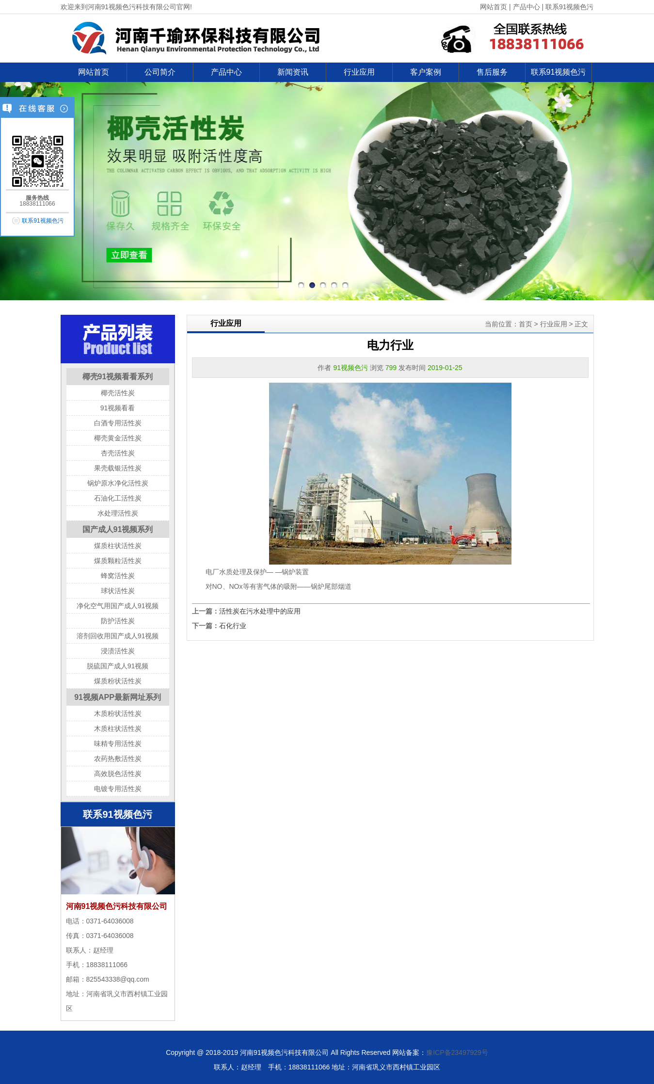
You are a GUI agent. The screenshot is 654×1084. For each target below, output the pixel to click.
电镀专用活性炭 (118, 789)
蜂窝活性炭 (118, 576)
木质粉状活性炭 (118, 713)
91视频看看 (117, 408)
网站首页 (493, 7)
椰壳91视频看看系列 (117, 376)
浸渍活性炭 (118, 651)
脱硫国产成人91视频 (118, 666)
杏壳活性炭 (118, 453)
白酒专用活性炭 (118, 423)
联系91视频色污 (569, 7)
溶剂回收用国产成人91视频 (118, 636)
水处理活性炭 (117, 513)
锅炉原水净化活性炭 (117, 483)
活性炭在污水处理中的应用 (260, 611)
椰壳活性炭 (118, 393)
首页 (525, 324)
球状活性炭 (118, 591)
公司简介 (159, 72)
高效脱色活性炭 (118, 773)
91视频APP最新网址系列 (117, 697)
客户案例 (425, 72)
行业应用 (359, 72)
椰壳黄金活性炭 (118, 438)
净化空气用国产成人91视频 (118, 606)
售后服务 (492, 72)
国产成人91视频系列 (117, 529)
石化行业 (232, 626)
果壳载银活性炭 (118, 468)
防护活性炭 (118, 621)
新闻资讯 (292, 72)
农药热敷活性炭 (118, 758)
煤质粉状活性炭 (118, 681)
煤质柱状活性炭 (118, 546)
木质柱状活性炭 (118, 728)
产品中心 (526, 7)
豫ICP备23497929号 (457, 1052)
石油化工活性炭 (118, 498)
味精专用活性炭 (118, 743)
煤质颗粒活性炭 (118, 561)
